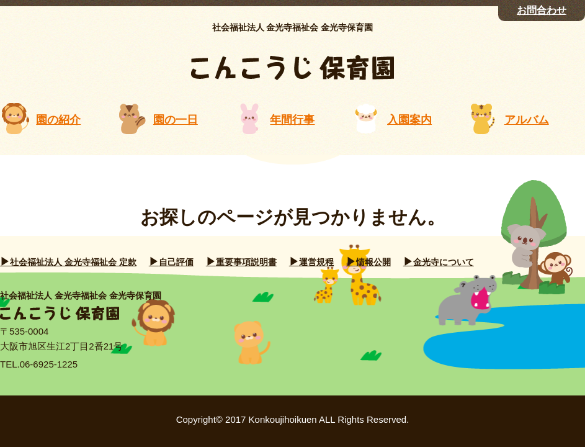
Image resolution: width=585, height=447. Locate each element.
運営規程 (316, 262)
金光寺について (443, 262)
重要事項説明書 (246, 262)
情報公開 (373, 262)
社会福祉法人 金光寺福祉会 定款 (73, 262)
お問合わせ (541, 10)
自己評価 (176, 262)
